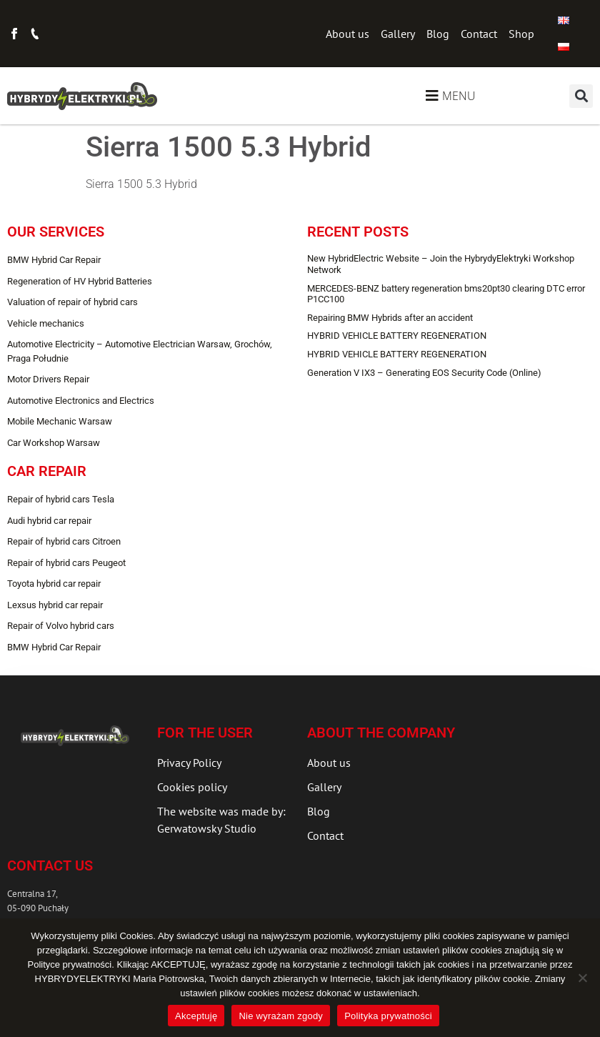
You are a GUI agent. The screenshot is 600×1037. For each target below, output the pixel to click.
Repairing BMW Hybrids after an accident (390, 317)
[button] (581, 96)
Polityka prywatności (388, 1016)
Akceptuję (196, 1016)
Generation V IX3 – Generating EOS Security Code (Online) (424, 372)
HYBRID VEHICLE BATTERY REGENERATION (396, 335)
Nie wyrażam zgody (281, 1016)
